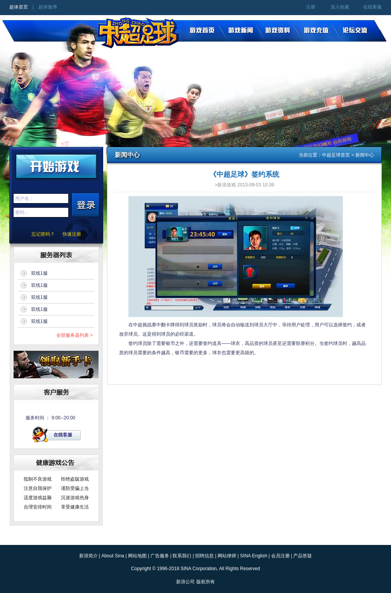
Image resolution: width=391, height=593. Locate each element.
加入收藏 (339, 7)
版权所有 (205, 581)
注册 (310, 7)
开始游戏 (56, 165)
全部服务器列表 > (74, 335)
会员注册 (280, 556)
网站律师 (227, 556)
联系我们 (182, 556)
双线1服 (39, 273)
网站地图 (137, 556)
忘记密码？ (43, 234)
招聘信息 (204, 556)
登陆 (85, 205)
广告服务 (160, 556)
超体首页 (18, 7)
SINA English (253, 556)
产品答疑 (302, 556)
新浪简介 (88, 556)
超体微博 (47, 7)
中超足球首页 (336, 155)
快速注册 (71, 234)
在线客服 (372, 7)
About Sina (112, 556)
